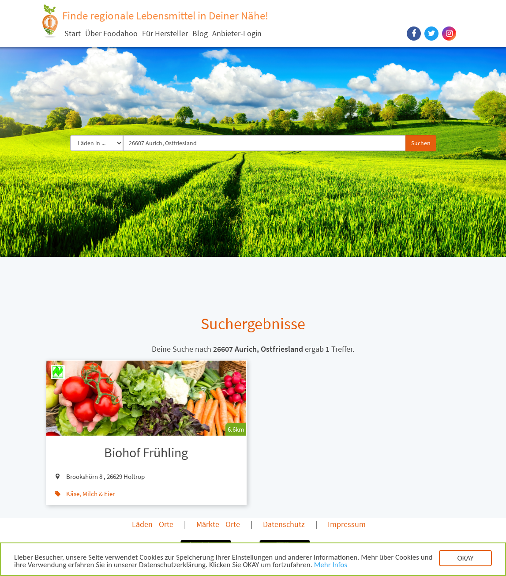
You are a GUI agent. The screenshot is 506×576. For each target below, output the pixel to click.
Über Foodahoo (111, 33)
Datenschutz (284, 524)
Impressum (347, 524)
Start (72, 33)
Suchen (421, 143)
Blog (200, 33)
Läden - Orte (152, 524)
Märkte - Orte (218, 524)
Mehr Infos (330, 565)
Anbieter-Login (237, 33)
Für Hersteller (165, 33)
